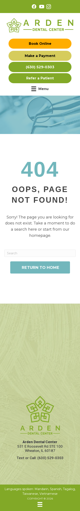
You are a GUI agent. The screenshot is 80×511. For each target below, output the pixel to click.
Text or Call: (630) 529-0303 (40, 458)
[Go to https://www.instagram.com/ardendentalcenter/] (48, 7)
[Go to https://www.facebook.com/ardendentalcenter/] (34, 7)
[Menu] (40, 88)
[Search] (40, 253)
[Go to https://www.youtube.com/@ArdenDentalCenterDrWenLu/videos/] (41, 7)
